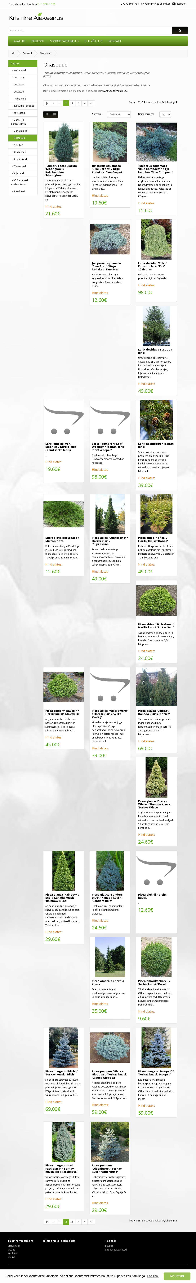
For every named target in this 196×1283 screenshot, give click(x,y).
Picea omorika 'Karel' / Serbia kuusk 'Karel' (154, 982)
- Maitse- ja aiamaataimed (18, 121)
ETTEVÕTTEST (93, 41)
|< (47, 103)
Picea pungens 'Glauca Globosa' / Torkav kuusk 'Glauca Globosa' (109, 1074)
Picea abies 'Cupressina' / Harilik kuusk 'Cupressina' (110, 541)
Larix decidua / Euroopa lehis (155, 351)
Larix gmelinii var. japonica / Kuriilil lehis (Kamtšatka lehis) (60, 447)
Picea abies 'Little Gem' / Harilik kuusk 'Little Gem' (156, 625)
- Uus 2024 (17, 77)
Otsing (11, 1249)
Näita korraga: (146, 114)
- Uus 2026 (17, 91)
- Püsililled (17, 145)
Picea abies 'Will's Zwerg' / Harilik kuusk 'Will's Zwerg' (110, 714)
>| (91, 103)
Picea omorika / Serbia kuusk (108, 982)
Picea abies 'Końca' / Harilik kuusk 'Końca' (153, 539)
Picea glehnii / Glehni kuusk (152, 896)
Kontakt (12, 1257)
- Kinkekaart (18, 191)
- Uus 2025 (17, 84)
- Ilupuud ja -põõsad (22, 105)
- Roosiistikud (19, 159)
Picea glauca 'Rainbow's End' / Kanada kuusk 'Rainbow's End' (62, 898)
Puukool (37, 41)
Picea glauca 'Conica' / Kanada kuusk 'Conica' (154, 712)
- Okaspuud (18, 138)
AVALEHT (20, 41)
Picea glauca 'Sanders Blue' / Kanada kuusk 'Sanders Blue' (107, 898)
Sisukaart (13, 1253)
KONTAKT (115, 41)
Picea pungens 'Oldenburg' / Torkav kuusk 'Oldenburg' (107, 1168)
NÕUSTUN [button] (177, 1276)
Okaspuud (45, 53)
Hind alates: (53, 206)
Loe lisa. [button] (153, 1276)
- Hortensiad (18, 70)
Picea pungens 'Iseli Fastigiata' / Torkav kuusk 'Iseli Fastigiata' (61, 1168)
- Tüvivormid (18, 166)
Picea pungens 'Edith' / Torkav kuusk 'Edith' (61, 1072)
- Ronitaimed (18, 152)
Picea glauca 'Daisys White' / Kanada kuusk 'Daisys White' (154, 804)
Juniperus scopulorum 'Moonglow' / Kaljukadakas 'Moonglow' (61, 170)
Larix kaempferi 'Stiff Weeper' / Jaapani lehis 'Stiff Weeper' (108, 447)
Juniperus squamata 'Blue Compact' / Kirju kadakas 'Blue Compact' (155, 169)
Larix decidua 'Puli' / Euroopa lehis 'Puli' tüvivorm (152, 266)
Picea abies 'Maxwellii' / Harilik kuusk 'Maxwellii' (62, 712)
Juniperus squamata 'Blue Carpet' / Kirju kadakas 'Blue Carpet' (107, 169)
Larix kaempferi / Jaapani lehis (156, 445)
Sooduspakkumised (116, 1249)
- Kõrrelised (18, 112)
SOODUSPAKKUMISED (64, 41)
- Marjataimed (19, 130)
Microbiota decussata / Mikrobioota (62, 539)
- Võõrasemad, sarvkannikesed (19, 182)
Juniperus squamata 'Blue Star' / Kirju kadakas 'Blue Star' (106, 266)
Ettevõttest (14, 1245)
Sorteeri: (96, 114)
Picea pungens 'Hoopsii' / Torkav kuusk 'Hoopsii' (156, 1072)
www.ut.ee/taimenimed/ (114, 91)
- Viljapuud (17, 173)
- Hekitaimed (18, 98)
